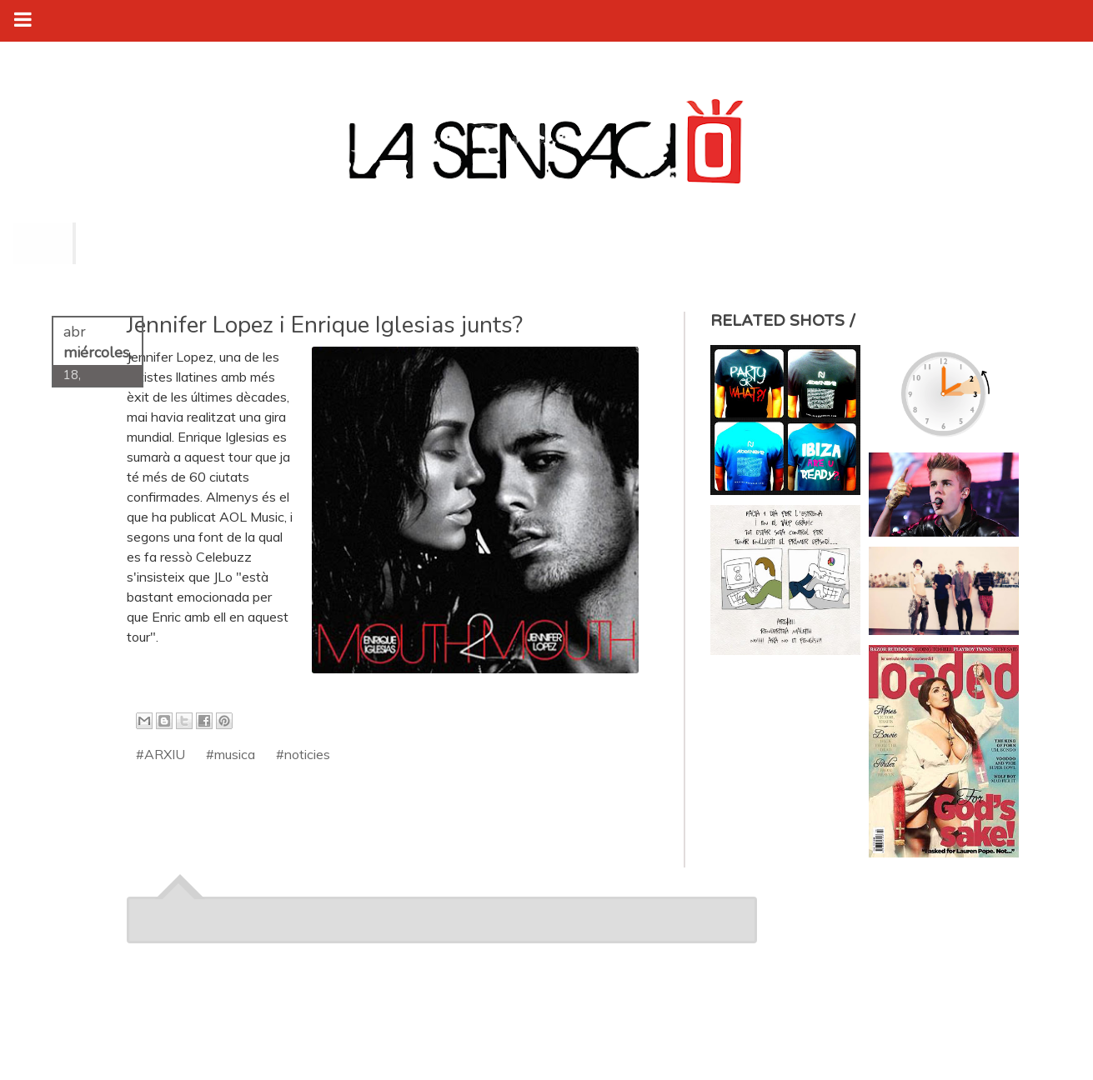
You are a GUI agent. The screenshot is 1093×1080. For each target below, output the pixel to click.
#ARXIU (160, 754)
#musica (230, 754)
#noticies (303, 754)
